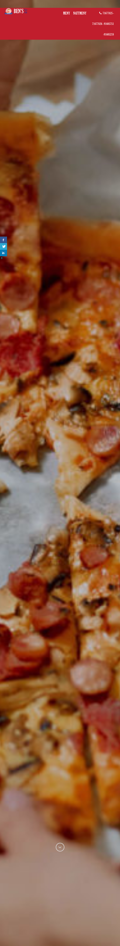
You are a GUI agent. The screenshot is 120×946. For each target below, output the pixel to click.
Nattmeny (80, 13)
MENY (66, 13)
